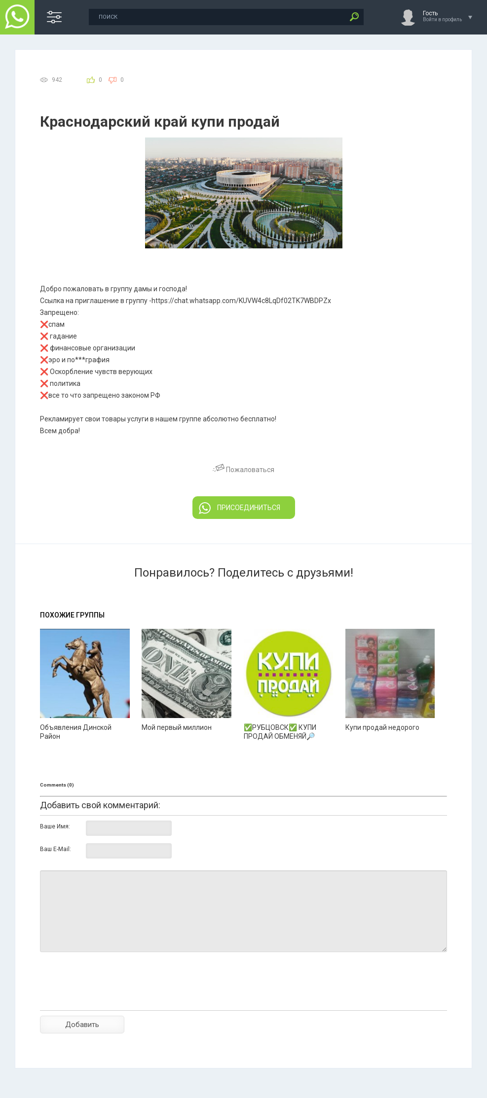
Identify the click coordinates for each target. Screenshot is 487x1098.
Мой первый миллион (177, 727)
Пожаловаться (243, 470)
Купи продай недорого (382, 727)
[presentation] (115, 998)
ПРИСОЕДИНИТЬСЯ (239, 508)
